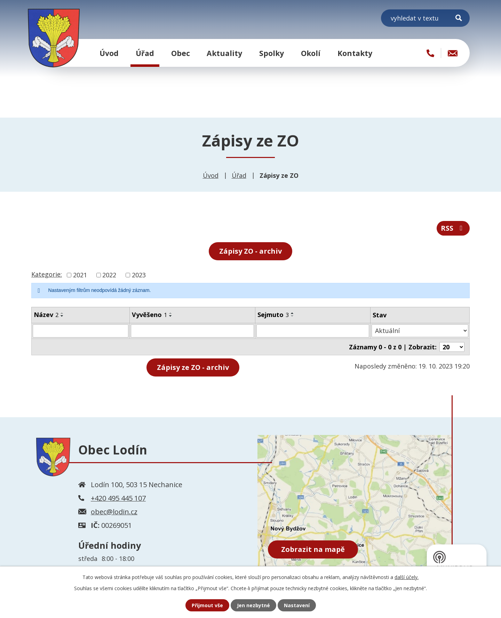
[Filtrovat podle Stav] (420, 330)
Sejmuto (273, 314)
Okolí (310, 53)
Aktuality (224, 53)
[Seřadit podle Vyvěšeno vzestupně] (171, 313)
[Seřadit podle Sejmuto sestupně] (292, 316)
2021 (80, 275)
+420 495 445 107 (118, 497)
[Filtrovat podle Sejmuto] (312, 331)
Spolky (271, 53)
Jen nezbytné (253, 605)
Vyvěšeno (149, 314)
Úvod (109, 53)
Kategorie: (46, 274)
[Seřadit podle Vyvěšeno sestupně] (171, 316)
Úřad (145, 53)
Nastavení (297, 605)
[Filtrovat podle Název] (80, 331)
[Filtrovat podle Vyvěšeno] (192, 331)
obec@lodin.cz (114, 511)
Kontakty (354, 53)
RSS (453, 228)
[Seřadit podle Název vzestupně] (62, 313)
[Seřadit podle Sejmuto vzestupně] (292, 313)
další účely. (407, 577)
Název (46, 314)
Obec (180, 53)
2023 (139, 275)
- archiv (193, 367)
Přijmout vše (207, 605)
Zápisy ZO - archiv (250, 251)
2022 (109, 275)
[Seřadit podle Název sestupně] (62, 316)
